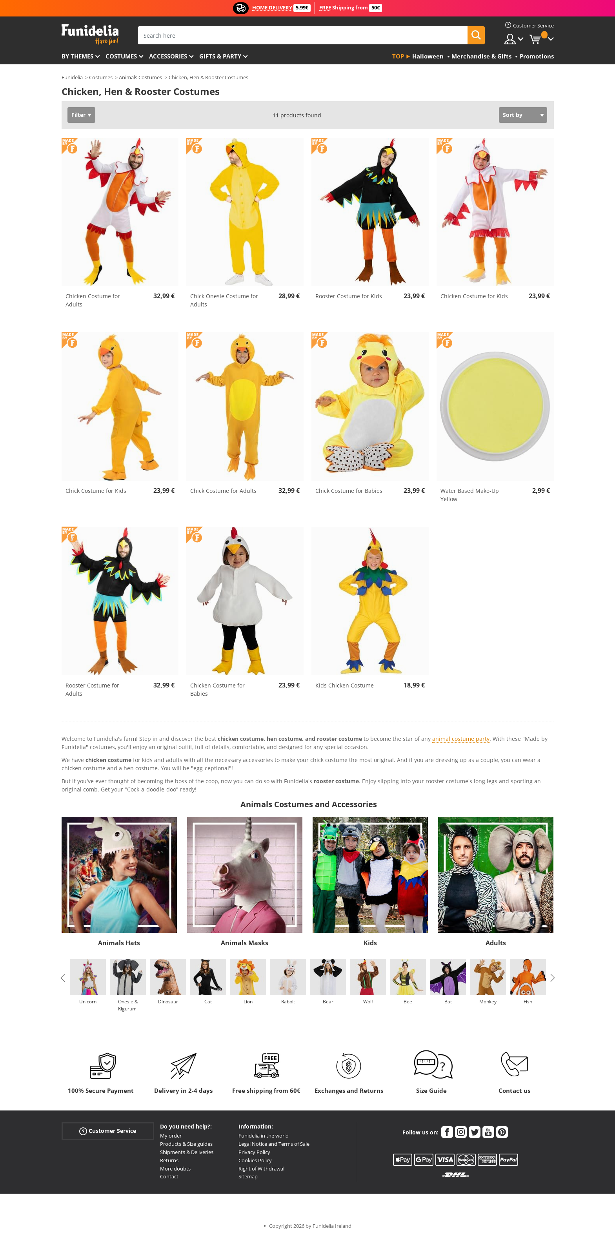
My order (171, 1135)
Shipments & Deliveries (186, 1152)
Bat (447, 1001)
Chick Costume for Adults (223, 490)
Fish (528, 1001)
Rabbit (288, 1001)
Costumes (121, 56)
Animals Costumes (140, 77)
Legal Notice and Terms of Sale (273, 1143)
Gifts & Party (220, 56)
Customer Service (107, 1131)
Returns (169, 1160)
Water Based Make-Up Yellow (469, 495)
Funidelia (72, 77)
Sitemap (248, 1176)
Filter (78, 115)
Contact (169, 1176)
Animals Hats (119, 943)
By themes (77, 56)
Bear (327, 1001)
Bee (408, 1001)
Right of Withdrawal (261, 1168)
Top (398, 56)
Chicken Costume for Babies (217, 689)
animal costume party (460, 738)
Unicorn (87, 1001)
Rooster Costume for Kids (348, 296)
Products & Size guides (186, 1143)
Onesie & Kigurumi (128, 1005)
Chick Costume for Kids (96, 490)
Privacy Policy (254, 1152)
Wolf (368, 1001)
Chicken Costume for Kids (474, 296)
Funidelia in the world (263, 1135)
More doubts (175, 1168)
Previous (63, 978)
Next (553, 978)
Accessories (168, 56)
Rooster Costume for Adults (92, 689)
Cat (207, 1001)
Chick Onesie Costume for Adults (224, 300)
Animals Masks (244, 943)
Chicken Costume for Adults (93, 300)
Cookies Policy (255, 1160)
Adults (496, 943)
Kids (370, 943)
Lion (247, 1001)
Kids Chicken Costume (344, 685)
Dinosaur (168, 1001)
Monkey (488, 1001)
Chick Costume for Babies (348, 490)
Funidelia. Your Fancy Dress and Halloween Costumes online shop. (90, 34)
